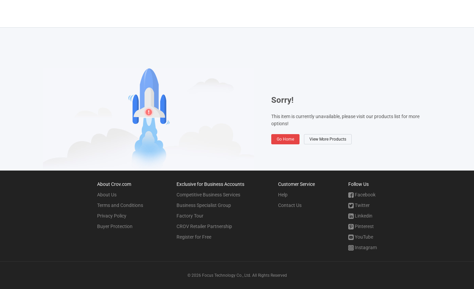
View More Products (327, 139)
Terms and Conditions (120, 205)
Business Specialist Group (204, 205)
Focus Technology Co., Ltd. (226, 275)
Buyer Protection (115, 226)
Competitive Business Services (208, 194)
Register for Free (194, 237)
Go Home (285, 139)
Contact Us (290, 205)
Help (283, 194)
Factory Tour (190, 216)
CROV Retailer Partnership (204, 226)
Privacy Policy (111, 216)
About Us (107, 194)
